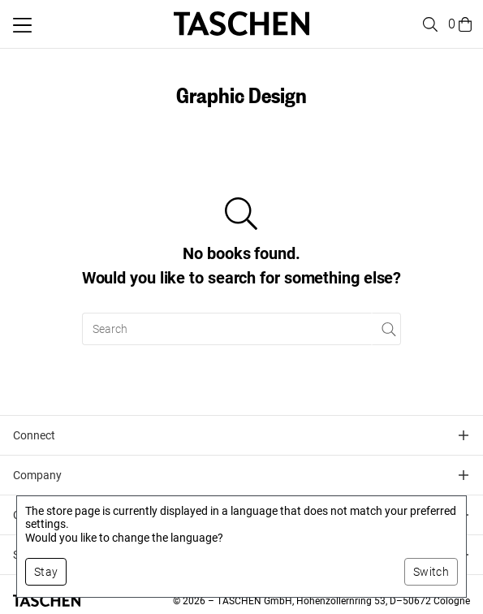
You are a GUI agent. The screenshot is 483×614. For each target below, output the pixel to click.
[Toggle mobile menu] (22, 25)
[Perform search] (387, 329)
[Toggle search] (427, 24)
